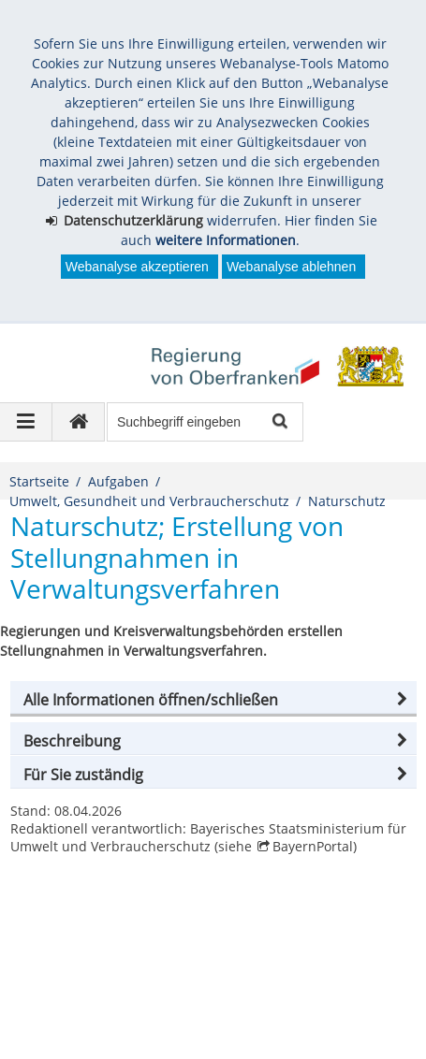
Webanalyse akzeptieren (137, 266)
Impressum (63, 985)
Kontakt (369, 985)
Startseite (39, 481)
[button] (213, 699)
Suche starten (278, 422)
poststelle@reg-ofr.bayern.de (120, 939)
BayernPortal (312, 846)
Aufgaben (118, 481)
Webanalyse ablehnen (291, 266)
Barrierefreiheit (273, 985)
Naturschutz (347, 501)
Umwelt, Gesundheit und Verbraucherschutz (149, 501)
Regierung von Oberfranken (130, 899)
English (51, 1012)
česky (147, 1012)
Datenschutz (162, 985)
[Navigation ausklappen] (26, 422)
